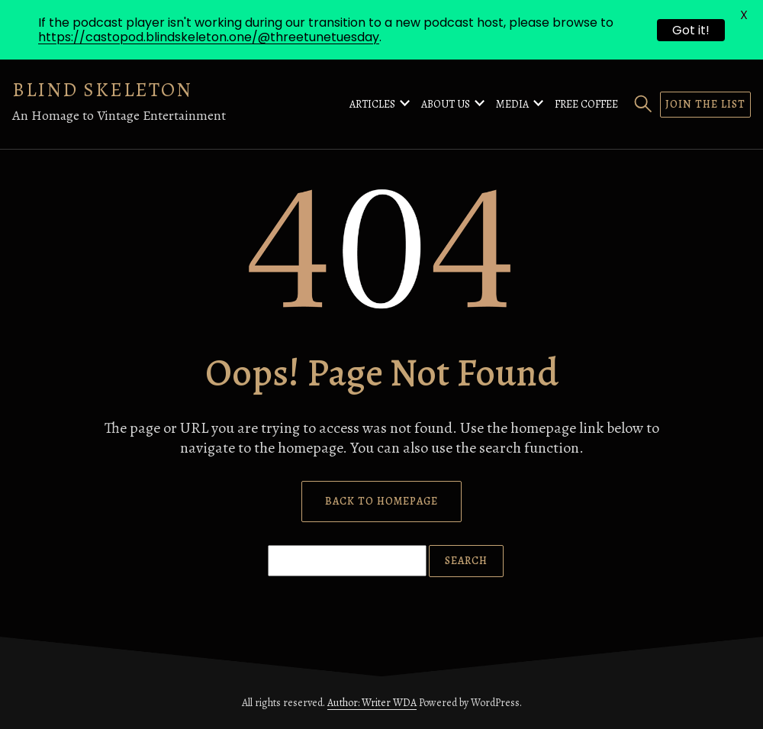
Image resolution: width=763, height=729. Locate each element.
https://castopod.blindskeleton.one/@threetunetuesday (208, 37)
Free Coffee (586, 104)
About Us (445, 104)
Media (512, 104)
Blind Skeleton (102, 89)
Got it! (691, 30)
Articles (372, 104)
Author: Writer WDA (372, 702)
